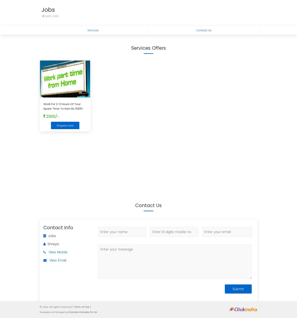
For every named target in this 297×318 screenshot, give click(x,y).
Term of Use (81, 307)
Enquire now (65, 125)
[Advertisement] (148, 161)
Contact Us (203, 30)
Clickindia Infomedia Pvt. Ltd (82, 312)
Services (93, 30)
